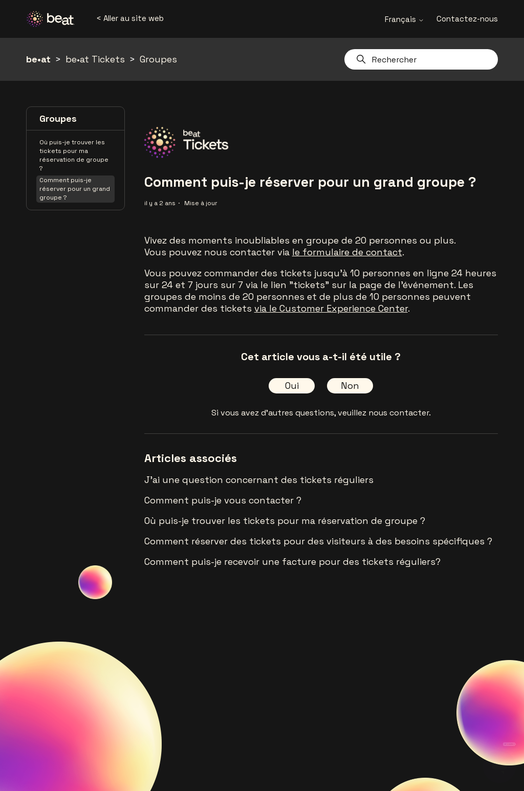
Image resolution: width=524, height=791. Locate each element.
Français (404, 19)
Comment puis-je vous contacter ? (222, 500)
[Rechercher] (421, 59)
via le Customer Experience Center (331, 308)
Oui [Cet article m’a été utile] (292, 385)
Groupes (158, 59)
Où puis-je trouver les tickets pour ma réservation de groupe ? (73, 155)
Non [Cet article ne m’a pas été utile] (350, 385)
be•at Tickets (95, 59)
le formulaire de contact (347, 252)
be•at (38, 59)
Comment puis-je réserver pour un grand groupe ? (74, 189)
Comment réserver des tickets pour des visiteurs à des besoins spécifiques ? (318, 541)
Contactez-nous (467, 19)
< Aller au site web (130, 18)
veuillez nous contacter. (384, 412)
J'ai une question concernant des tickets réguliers (259, 480)
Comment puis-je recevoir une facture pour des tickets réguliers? (292, 561)
